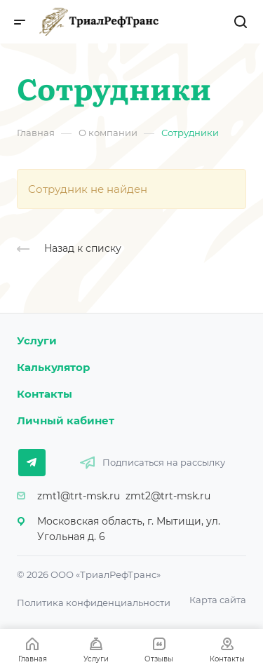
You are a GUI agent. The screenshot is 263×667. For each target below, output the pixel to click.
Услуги (37, 340)
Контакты (44, 393)
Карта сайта (217, 599)
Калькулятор (53, 367)
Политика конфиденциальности (93, 602)
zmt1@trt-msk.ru (78, 496)
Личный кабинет (65, 420)
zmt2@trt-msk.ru (168, 496)
